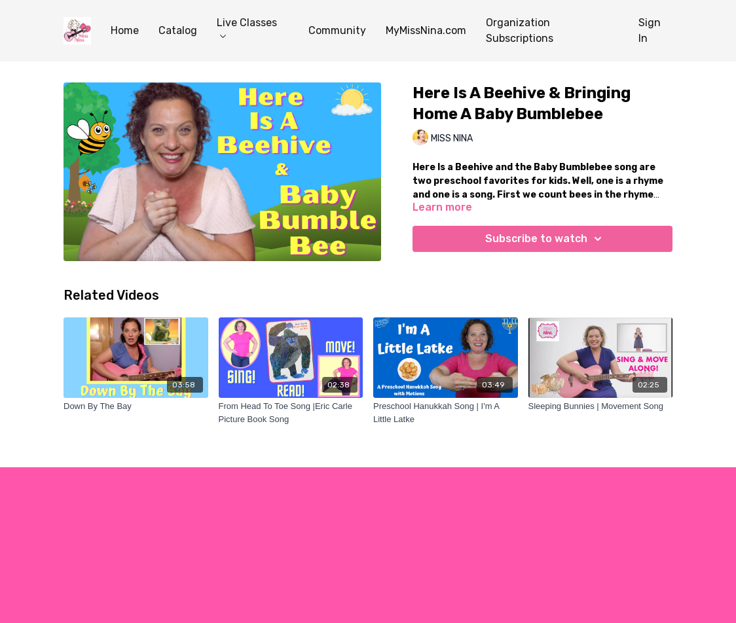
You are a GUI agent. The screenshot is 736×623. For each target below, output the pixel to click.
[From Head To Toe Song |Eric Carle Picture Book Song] (291, 412)
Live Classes (247, 27)
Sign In (649, 30)
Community (337, 30)
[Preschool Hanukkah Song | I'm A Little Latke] (445, 412)
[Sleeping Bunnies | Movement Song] (600, 406)
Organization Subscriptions (519, 30)
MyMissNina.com (426, 30)
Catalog (177, 30)
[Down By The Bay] (136, 406)
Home (125, 30)
